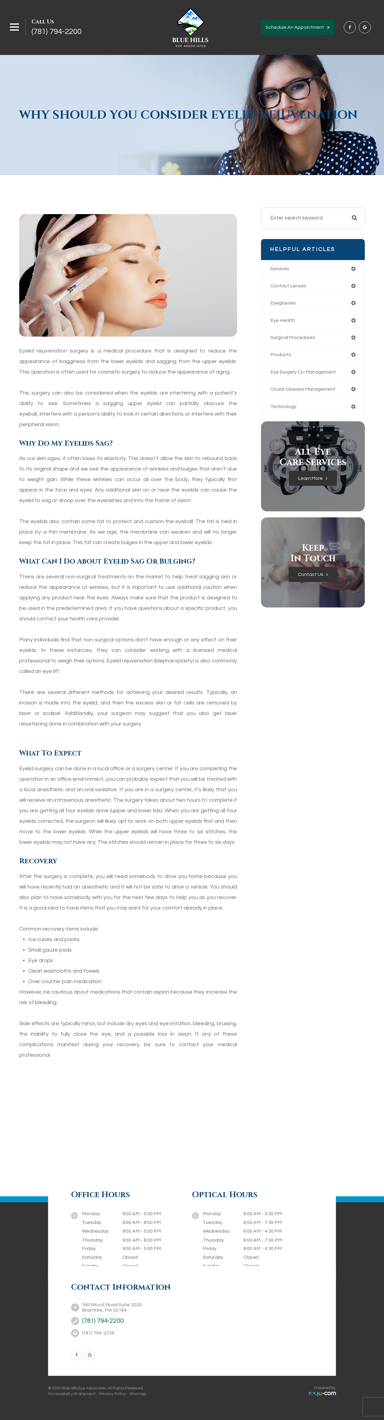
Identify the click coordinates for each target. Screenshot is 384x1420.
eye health (283, 321)
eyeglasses (284, 304)
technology (283, 409)
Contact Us (310, 578)
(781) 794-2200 (57, 31)
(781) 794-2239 (98, 1333)
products (281, 356)
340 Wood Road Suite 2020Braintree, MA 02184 (112, 1307)
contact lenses (289, 286)
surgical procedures (294, 339)
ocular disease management (305, 392)
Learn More (310, 482)
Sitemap (137, 1393)
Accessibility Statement (72, 1393)
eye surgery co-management (305, 374)
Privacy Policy (112, 1393)
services (280, 268)
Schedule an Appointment (295, 27)
